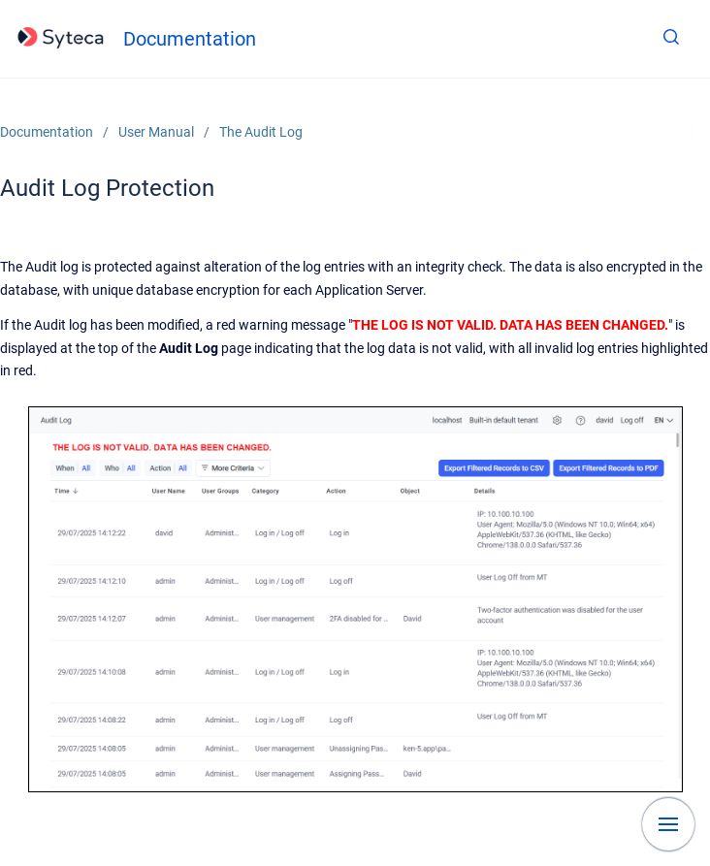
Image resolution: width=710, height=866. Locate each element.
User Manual (156, 132)
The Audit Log (261, 132)
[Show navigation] (668, 824)
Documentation (189, 38)
